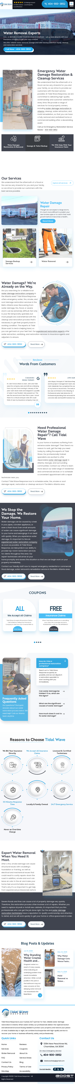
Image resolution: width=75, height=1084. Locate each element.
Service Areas (25, 1058)
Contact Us (6, 1062)
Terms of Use (25, 1066)
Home (4, 1044)
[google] (61, 1069)
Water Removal (8, 1053)
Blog (21, 1062)
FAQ (3, 1058)
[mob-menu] (71, 3)
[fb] (55, 1069)
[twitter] (58, 1069)
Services (5, 1049)
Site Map (5, 1071)
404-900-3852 (56, 3)
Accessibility (25, 1071)
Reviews (23, 1044)
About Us (23, 1053)
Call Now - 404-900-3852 (18, 49)
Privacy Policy (7, 1066)
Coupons (24, 1049)
